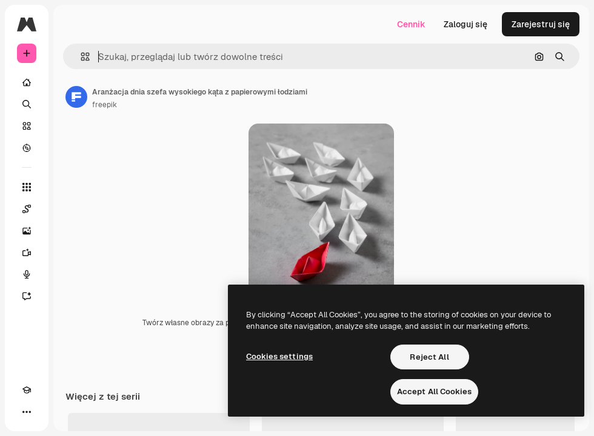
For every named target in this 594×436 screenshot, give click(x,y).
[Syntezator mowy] (26, 274)
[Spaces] (26, 209)
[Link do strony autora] (76, 97)
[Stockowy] (26, 126)
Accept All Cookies (434, 391)
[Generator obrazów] (26, 230)
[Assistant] (26, 296)
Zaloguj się (465, 24)
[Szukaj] (26, 104)
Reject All (429, 357)
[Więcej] (26, 411)
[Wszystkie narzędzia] (26, 187)
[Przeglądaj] (26, 147)
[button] (80, 56)
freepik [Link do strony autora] (104, 105)
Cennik (411, 24)
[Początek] (26, 82)
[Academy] (26, 390)
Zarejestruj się (541, 24)
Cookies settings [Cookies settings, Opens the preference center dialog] (279, 356)
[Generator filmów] (26, 252)
